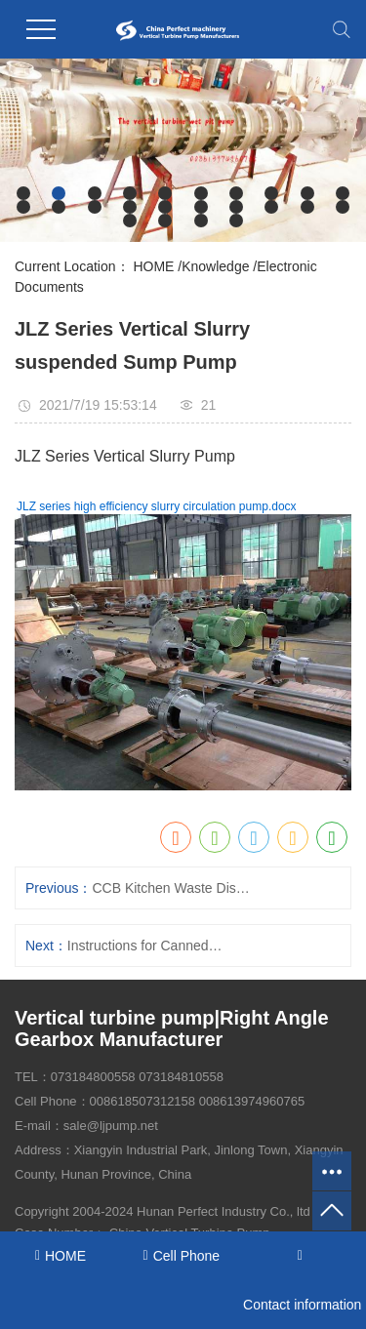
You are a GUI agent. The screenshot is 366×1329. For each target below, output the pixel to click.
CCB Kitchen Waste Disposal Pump (171, 888)
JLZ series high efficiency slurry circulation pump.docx (157, 506)
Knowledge (215, 266)
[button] (23, 193)
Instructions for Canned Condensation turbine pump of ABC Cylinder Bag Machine (146, 945)
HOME (153, 266)
